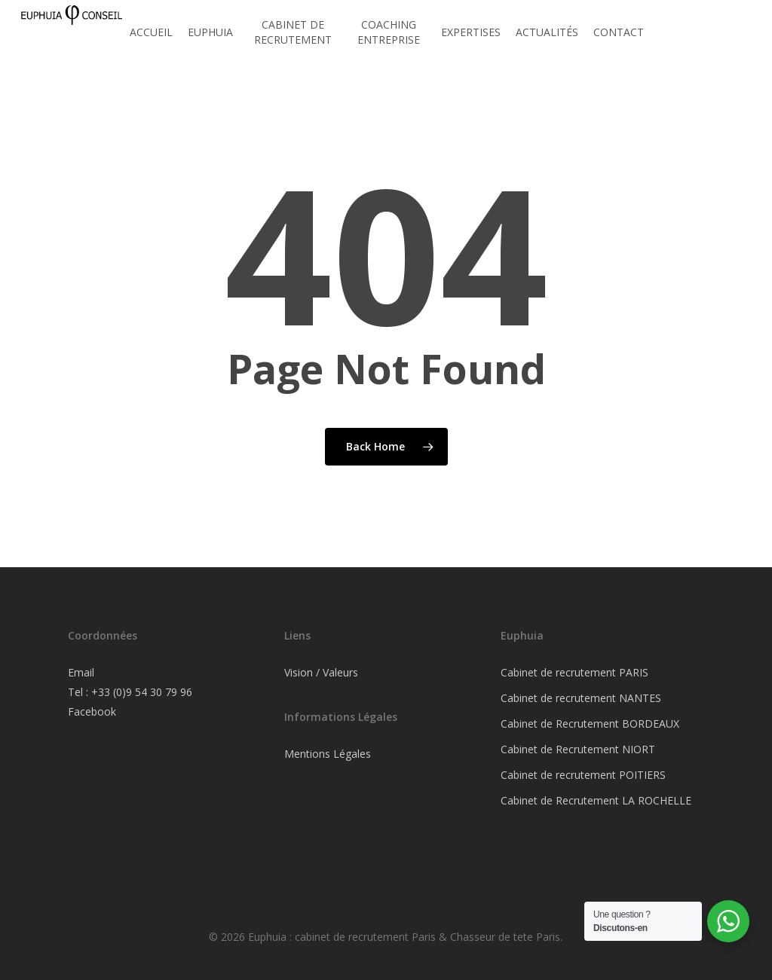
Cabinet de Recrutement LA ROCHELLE (596, 800)
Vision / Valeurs (321, 672)
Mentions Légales (327, 753)
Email (81, 672)
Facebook (92, 711)
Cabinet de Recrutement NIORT (578, 749)
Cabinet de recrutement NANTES (581, 698)
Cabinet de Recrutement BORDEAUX (590, 723)
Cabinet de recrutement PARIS (574, 672)
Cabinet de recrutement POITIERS (583, 775)
